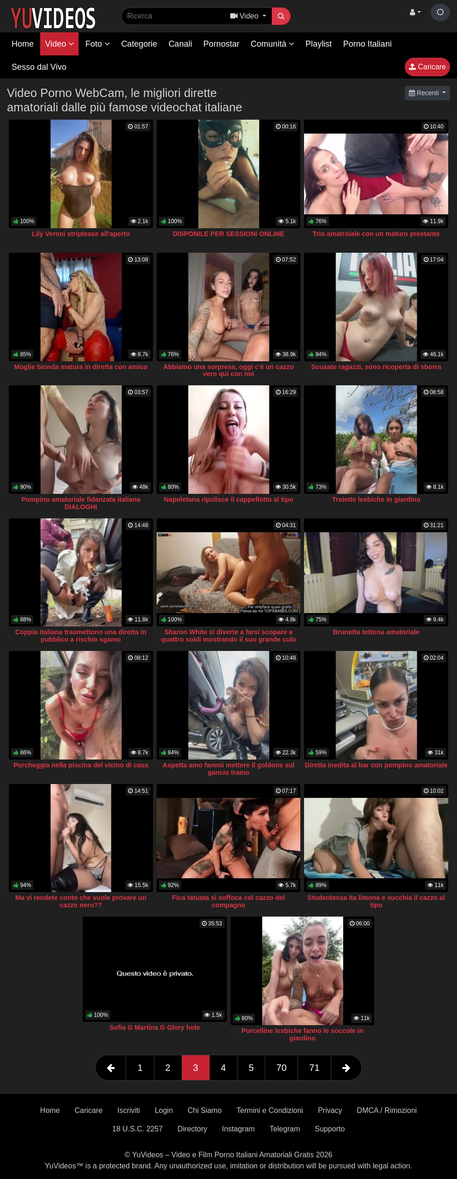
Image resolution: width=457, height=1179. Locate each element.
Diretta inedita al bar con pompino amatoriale (376, 765)
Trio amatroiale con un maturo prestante (376, 233)
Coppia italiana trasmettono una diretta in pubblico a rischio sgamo (80, 635)
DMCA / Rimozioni (387, 1110)
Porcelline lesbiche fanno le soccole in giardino (302, 1034)
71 (314, 1068)
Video (59, 44)
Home (23, 44)
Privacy (330, 1110)
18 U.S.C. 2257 (137, 1129)
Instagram (238, 1129)
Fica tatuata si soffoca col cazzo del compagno (228, 901)
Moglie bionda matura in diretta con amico (81, 367)
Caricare (427, 67)
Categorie (139, 44)
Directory (192, 1129)
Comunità (272, 44)
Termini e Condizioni (270, 1110)
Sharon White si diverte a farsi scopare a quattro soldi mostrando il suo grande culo (228, 635)
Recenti (424, 93)
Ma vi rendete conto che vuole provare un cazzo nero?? (80, 901)
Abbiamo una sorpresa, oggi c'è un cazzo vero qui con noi (228, 370)
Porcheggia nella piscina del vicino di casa (80, 765)
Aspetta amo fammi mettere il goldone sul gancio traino (228, 768)
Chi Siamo (205, 1110)
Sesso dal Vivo (39, 67)
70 (281, 1068)
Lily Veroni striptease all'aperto (81, 233)
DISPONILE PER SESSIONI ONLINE (229, 233)
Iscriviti (128, 1110)
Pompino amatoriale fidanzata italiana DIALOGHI (80, 503)
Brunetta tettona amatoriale (376, 632)
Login (164, 1110)
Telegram (284, 1129)
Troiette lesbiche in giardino (376, 499)
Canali (180, 44)
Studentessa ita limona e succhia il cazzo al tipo (376, 901)
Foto (97, 44)
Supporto (330, 1129)
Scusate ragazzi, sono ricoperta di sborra (376, 367)
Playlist (318, 44)
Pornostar (221, 44)
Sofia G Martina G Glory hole (155, 1027)
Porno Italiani (367, 44)
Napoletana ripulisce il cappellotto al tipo (228, 499)
